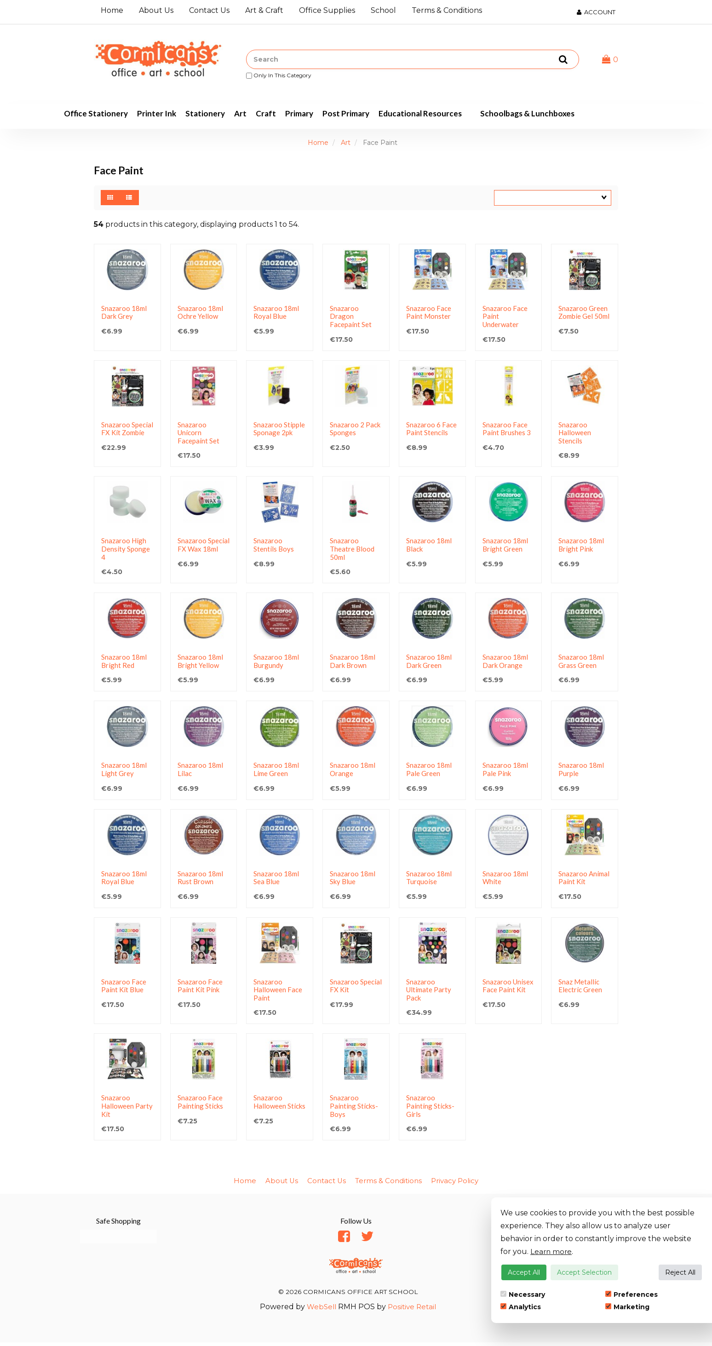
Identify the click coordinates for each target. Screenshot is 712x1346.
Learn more (551, 1251)
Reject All (680, 1272)
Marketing (627, 1307)
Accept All (524, 1272)
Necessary (522, 1294)
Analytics (520, 1307)
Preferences (631, 1294)
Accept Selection (584, 1272)
